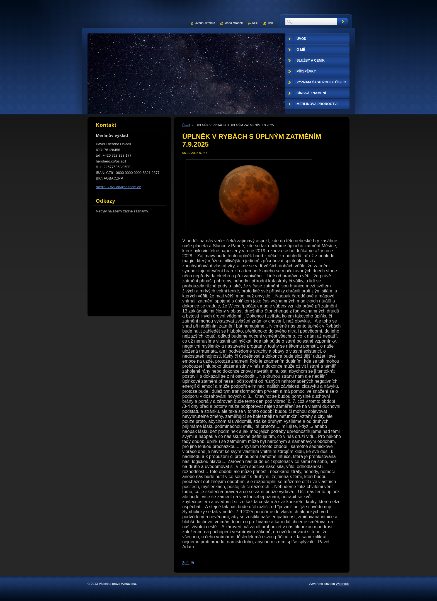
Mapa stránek (233, 23)
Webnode (342, 583)
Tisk (270, 23)
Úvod (186, 125)
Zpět (186, 563)
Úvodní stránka (205, 23)
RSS (255, 23)
